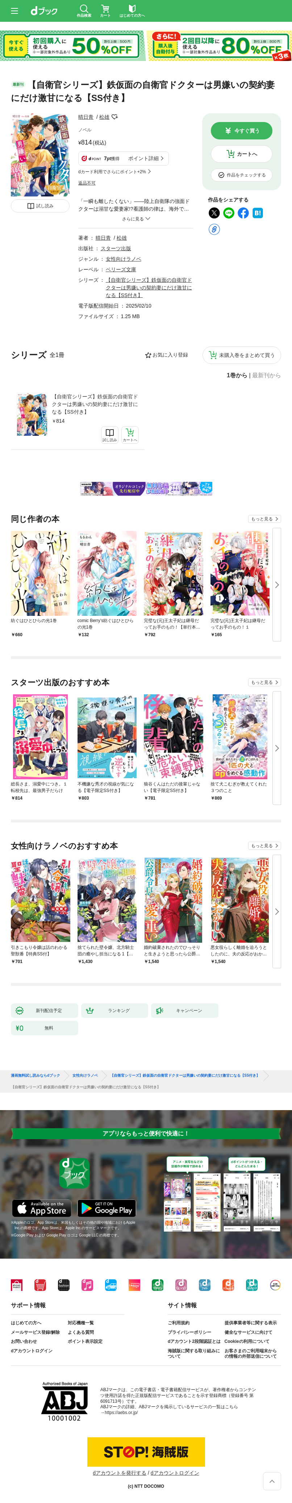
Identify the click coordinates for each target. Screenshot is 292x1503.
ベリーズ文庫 (121, 269)
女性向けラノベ (123, 259)
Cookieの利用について (247, 1341)
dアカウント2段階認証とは (194, 1341)
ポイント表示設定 (85, 1341)
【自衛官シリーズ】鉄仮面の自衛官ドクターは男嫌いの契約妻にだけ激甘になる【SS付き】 (95, 404)
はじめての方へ (26, 1322)
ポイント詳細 (143, 158)
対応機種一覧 (81, 1322)
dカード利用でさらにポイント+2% (112, 171)
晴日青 (85, 117)
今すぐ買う (247, 131)
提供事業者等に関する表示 (251, 1322)
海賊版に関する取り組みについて (194, 1353)
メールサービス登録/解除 (35, 1332)
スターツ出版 (116, 248)
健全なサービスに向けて (248, 1332)
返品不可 (87, 183)
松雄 (104, 117)
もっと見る (262, 518)
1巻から (237, 375)
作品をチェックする (246, 175)
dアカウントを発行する (119, 1473)
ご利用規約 (178, 1322)
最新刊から (266, 375)
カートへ (247, 154)
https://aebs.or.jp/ (121, 1412)
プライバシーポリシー (189, 1332)
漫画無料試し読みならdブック (35, 1075)
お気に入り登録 (170, 355)
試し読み (45, 205)
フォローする (114, 117)
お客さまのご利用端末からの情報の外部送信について (251, 1353)
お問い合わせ (24, 1341)
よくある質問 (81, 1332)
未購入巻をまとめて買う (247, 355)
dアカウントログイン (32, 1350)
